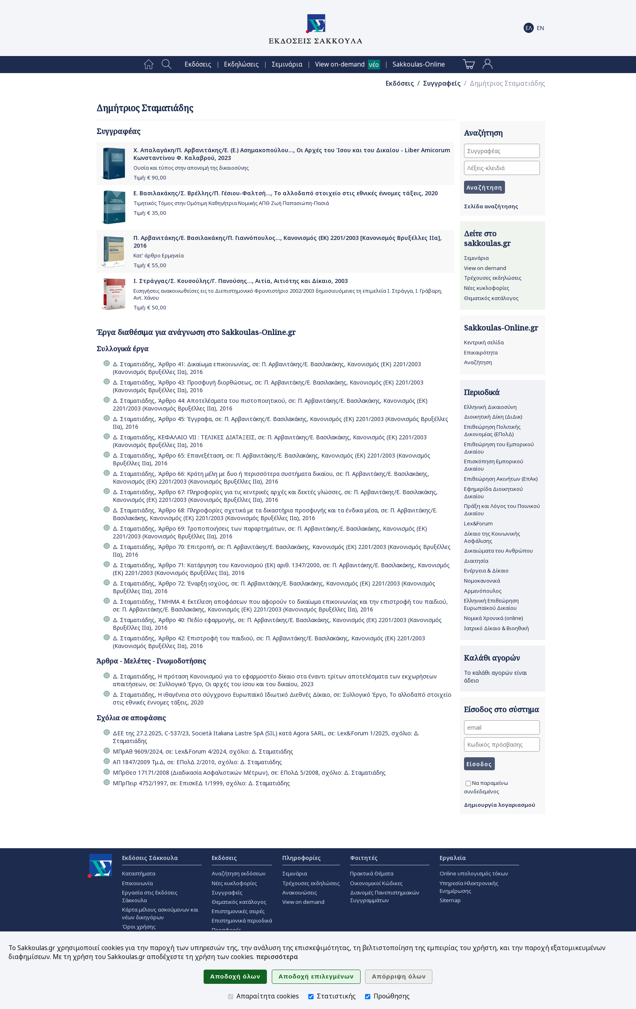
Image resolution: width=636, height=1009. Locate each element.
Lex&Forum (478, 523)
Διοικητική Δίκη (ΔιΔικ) (493, 416)
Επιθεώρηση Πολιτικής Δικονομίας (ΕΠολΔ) (492, 430)
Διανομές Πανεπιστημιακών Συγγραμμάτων (384, 896)
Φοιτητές (364, 858)
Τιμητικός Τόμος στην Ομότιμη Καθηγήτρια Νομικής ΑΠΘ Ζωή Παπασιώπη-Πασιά (231, 203)
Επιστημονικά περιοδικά (242, 920)
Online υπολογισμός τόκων (474, 873)
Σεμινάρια (287, 64)
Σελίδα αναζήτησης (491, 206)
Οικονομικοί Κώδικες (376, 883)
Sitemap (450, 900)
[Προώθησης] (367, 996)
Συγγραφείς (442, 83)
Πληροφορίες (301, 858)
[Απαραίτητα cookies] (230, 996)
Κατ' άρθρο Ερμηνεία (158, 255)
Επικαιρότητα (481, 352)
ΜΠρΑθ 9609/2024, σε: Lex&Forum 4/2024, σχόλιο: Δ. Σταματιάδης (203, 751)
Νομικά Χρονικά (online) (493, 618)
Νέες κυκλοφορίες (486, 288)
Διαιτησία (476, 560)
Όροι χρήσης (139, 926)
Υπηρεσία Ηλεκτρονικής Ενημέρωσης (469, 886)
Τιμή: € (149, 177)
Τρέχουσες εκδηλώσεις (493, 277)
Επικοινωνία (137, 883)
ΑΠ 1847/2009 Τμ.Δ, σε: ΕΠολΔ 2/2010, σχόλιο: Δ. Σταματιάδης (197, 762)
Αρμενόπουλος (483, 590)
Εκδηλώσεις (241, 64)
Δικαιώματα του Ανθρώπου (498, 550)
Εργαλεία (453, 858)
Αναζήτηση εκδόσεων (239, 873)
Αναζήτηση (478, 362)
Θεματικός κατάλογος (491, 298)
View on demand (485, 268)
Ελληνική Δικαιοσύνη (490, 407)
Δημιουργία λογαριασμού (499, 804)
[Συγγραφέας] (502, 151)
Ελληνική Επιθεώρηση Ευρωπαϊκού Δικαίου (491, 604)
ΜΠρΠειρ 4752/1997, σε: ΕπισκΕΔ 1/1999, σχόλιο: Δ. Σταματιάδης (201, 783)
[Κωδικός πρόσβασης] (502, 744)
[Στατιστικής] (311, 996)
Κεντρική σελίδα (484, 342)
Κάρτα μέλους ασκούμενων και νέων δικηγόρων (160, 913)
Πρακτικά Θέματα (371, 873)
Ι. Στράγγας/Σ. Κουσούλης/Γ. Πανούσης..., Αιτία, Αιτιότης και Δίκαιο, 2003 (240, 281)
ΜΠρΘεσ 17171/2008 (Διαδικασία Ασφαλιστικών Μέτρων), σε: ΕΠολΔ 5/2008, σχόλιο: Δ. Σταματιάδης (249, 772)
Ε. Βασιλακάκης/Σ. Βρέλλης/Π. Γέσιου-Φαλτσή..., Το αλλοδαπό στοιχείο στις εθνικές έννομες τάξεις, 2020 (285, 193)
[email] (502, 727)
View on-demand (340, 64)
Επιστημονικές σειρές (238, 911)
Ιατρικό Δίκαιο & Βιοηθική (496, 628)
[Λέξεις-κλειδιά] (502, 168)
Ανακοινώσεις (299, 892)
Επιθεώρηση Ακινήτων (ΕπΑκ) (501, 478)
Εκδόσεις (198, 64)
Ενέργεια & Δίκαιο (486, 570)
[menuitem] (149, 64)
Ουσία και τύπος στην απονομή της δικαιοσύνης (191, 167)
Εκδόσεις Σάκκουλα (150, 858)
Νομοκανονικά (482, 580)
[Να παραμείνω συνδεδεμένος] (468, 783)
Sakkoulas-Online (419, 64)
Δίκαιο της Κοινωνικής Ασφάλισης (492, 537)
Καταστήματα (138, 873)
